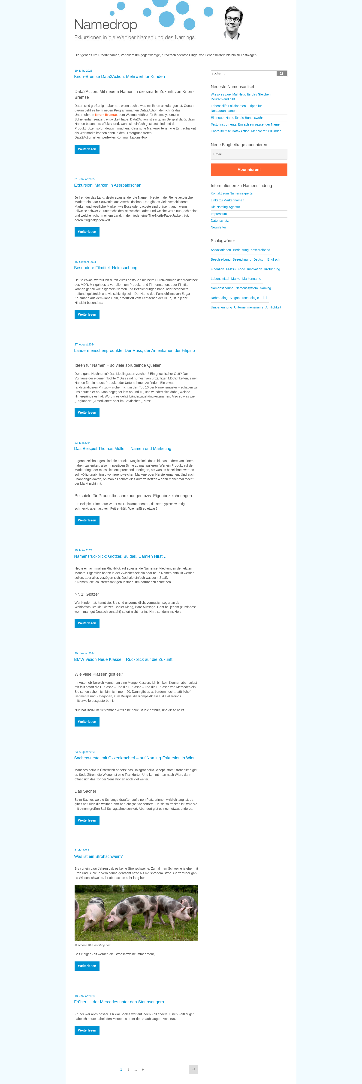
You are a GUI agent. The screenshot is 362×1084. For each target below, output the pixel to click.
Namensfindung (222, 288)
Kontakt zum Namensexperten (232, 193)
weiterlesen (88, 150)
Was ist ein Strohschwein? (98, 856)
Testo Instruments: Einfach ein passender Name (245, 124)
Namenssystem (246, 288)
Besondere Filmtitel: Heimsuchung (105, 267)
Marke (235, 278)
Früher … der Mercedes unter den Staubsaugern (119, 1002)
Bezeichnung (242, 259)
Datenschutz (220, 220)
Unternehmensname (248, 307)
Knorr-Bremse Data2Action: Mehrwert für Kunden (119, 76)
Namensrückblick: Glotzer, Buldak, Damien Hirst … (121, 556)
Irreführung (272, 269)
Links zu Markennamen (227, 200)
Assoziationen (221, 250)
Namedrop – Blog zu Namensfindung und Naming (162, 21)
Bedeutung (241, 250)
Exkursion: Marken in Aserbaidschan (107, 185)
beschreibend (260, 250)
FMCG (231, 269)
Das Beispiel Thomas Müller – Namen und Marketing (122, 448)
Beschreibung (221, 259)
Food (241, 269)
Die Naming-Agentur (225, 207)
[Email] (249, 154)
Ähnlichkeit (273, 307)
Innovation (254, 269)
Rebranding (219, 298)
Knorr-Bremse (106, 115)
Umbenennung (221, 307)
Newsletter (218, 227)
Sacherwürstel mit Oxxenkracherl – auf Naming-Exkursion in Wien (135, 758)
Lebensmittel (220, 278)
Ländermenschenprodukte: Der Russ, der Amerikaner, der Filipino (134, 350)
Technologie (250, 298)
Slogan (234, 298)
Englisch (273, 259)
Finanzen (217, 269)
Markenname (251, 278)
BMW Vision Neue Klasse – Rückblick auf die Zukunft (123, 659)
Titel (264, 298)
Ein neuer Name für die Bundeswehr (237, 118)
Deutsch (259, 259)
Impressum (219, 214)
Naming (265, 288)
